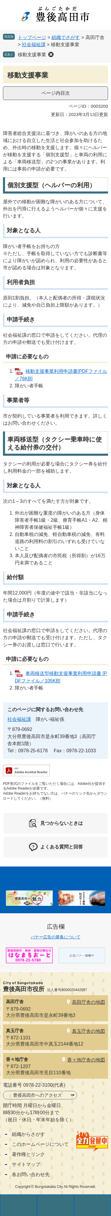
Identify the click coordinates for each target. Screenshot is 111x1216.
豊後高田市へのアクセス (37, 1095)
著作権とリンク (28, 1154)
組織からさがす (28, 1134)
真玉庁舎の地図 (88, 1031)
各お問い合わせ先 (31, 1174)
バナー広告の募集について (56, 937)
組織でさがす (66, 37)
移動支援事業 (32, 54)
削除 (51, 54)
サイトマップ (26, 1164)
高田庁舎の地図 (88, 1002)
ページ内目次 (55, 93)
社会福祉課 (34, 44)
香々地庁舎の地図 (86, 1059)
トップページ (32, 37)
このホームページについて (40, 1144)
